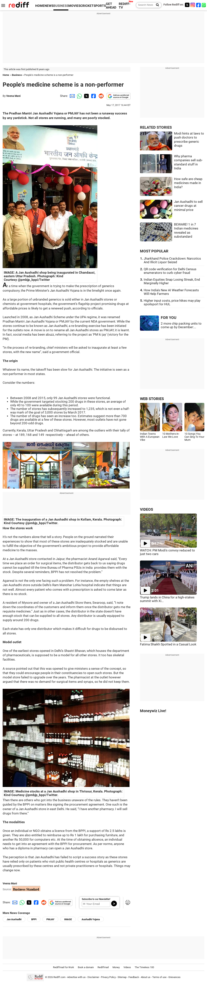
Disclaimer (93, 977)
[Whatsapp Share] (78, 96)
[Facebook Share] (93, 96)
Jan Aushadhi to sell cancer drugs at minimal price (188, 206)
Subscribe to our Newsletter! (96, 899)
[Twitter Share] (86, 96)
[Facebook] (198, 4)
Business (17, 75)
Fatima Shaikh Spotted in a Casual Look (168, 644)
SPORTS (100, 6)
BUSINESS (60, 6)
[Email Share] (71, 96)
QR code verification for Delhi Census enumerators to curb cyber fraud (170, 271)
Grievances (174, 977)
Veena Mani (13, 95)
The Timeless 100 (144, 967)
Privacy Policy (108, 977)
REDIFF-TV (124, 5)
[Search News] (156, 5)
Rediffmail (103, 967)
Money (116, 967)
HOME (40, 6)
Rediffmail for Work (63, 967)
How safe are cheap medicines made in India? (188, 183)
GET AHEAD (111, 5)
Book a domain (86, 967)
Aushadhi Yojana (91, 919)
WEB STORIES (152, 399)
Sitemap (122, 977)
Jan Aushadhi (14, 919)
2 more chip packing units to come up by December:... (181, 325)
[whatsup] (204, 4)
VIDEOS (146, 509)
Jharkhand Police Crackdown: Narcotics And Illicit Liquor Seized (172, 260)
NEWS (49, 6)
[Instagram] (193, 4)
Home (6, 75)
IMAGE (68, 919)
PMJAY (50, 919)
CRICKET (87, 6)
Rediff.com (59, 977)
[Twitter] (187, 4)
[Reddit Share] (100, 96)
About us (145, 977)
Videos (127, 967)
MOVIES (74, 6)
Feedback (133, 977)
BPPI (34, 919)
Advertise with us (76, 977)
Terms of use (159, 977)
